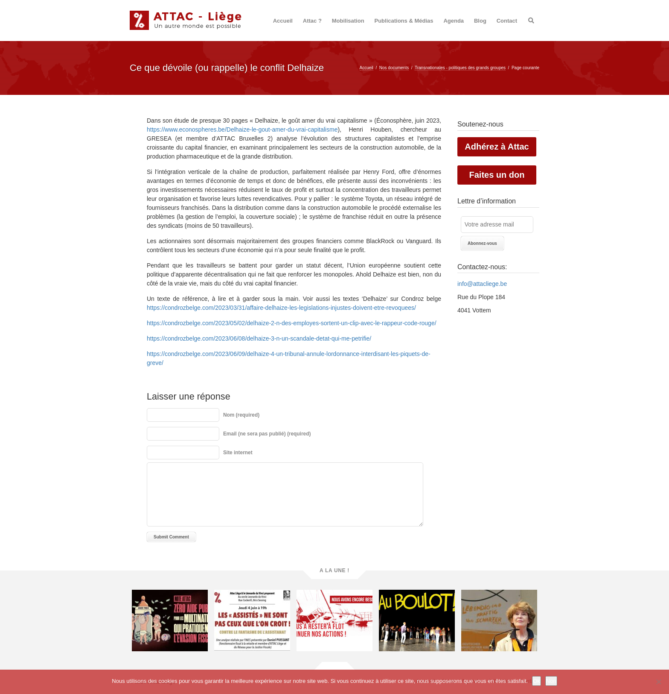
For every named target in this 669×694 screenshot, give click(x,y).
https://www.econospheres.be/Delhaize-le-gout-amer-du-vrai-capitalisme (242, 129)
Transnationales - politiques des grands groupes (460, 67)
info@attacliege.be (482, 283)
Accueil (283, 21)
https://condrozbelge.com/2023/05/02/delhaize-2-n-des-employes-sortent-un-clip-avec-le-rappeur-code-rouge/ (291, 323)
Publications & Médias (404, 21)
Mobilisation (348, 21)
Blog (480, 21)
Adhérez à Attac (497, 146)
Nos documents (394, 67)
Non (551, 681)
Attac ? (312, 21)
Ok (536, 681)
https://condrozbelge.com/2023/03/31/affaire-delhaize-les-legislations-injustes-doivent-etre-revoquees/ (281, 307)
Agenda (453, 21)
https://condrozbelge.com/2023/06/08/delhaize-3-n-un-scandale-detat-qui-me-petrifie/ (259, 338)
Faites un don (497, 174)
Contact (507, 21)
